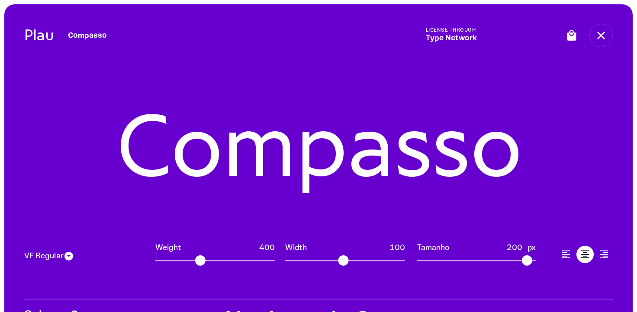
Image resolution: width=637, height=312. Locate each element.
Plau (39, 35)
